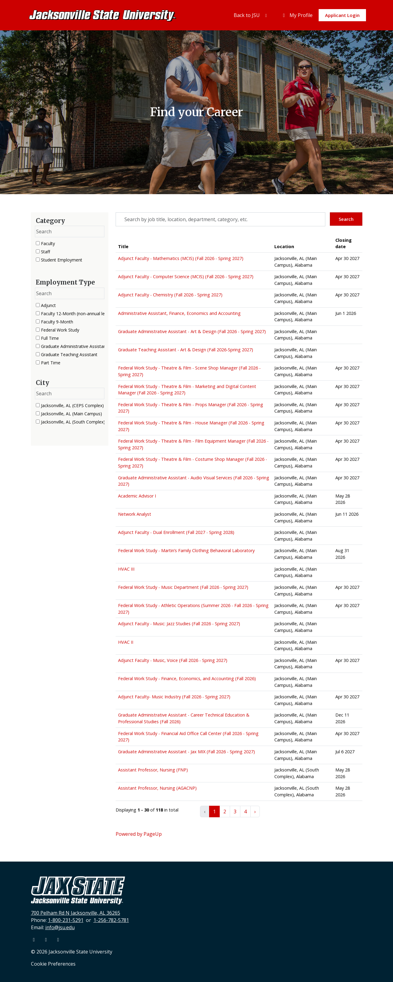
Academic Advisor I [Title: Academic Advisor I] (137, 496)
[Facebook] (34, 939)
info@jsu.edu (60, 927)
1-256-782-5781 (111, 920)
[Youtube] (46, 939)
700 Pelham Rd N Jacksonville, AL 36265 (75, 912)
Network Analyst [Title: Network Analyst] (134, 514)
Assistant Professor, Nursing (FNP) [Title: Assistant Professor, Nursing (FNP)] (153, 770)
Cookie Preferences (53, 963)
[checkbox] (38, 243)
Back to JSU (251, 15)
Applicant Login (342, 15)
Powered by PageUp (139, 834)
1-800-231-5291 (65, 920)
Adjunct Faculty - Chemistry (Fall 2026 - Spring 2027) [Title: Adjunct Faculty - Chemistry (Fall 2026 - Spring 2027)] (170, 295)
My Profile (297, 15)
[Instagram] (58, 939)
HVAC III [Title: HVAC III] (126, 569)
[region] (239, 530)
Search (346, 219)
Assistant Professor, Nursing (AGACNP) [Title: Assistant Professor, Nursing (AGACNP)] (157, 788)
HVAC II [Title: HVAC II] (125, 642)
